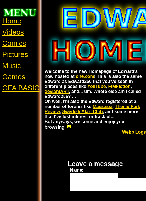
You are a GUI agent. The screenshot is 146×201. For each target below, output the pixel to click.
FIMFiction (119, 86)
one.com (85, 76)
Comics (14, 43)
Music (11, 66)
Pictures (15, 54)
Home (11, 21)
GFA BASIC (21, 88)
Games (13, 77)
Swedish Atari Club (82, 111)
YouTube (96, 86)
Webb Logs (134, 132)
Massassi (102, 106)
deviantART (57, 91)
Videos (13, 32)
